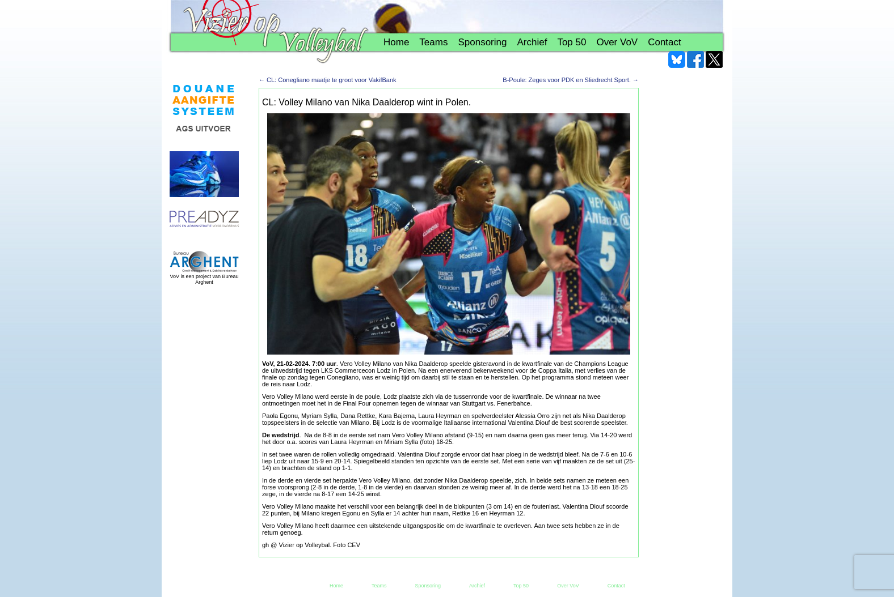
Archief (532, 42)
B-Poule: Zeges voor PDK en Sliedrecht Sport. (571, 79)
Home (396, 42)
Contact (664, 42)
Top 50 (571, 42)
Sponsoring (482, 42)
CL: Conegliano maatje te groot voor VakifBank (328, 79)
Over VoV (617, 42)
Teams (433, 42)
